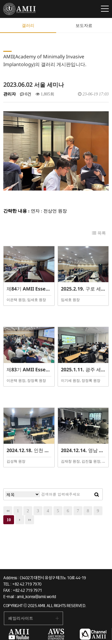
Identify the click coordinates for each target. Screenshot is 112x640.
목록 (99, 233)
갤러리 (28, 25)
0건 (26, 94)
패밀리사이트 (20, 618)
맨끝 (29, 519)
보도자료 (84, 25)
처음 (7, 510)
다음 (19, 519)
